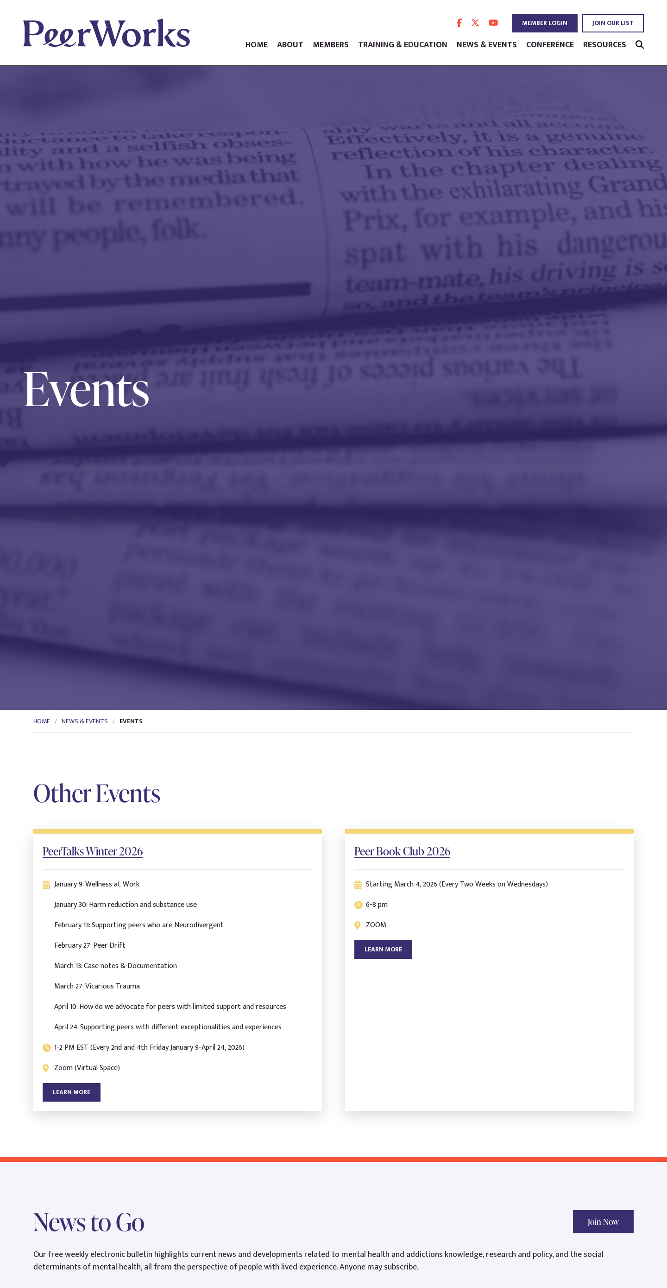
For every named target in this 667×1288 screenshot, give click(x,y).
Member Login (544, 23)
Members (331, 45)
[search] (640, 45)
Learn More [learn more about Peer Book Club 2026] (383, 949)
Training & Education (402, 45)
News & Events (487, 45)
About (290, 45)
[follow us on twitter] (475, 23)
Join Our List (613, 23)
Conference (550, 45)
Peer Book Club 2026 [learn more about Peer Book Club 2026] (402, 851)
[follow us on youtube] (493, 23)
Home (256, 45)
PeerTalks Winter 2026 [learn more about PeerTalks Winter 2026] (93, 851)
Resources (604, 45)
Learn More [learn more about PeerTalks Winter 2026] (71, 1092)
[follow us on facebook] (459, 23)
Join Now (603, 1221)
